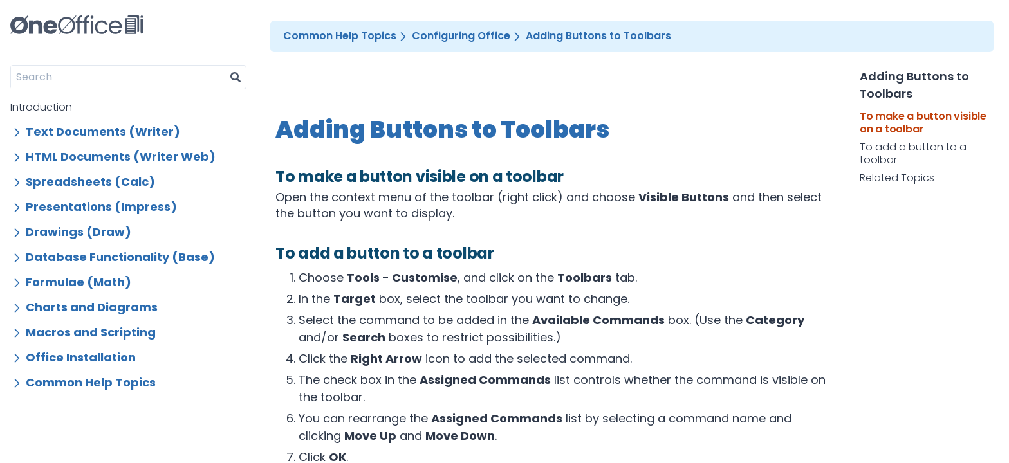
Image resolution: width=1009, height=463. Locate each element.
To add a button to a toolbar (913, 154)
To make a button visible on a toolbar (923, 123)
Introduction (41, 107)
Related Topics (897, 178)
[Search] (118, 77)
